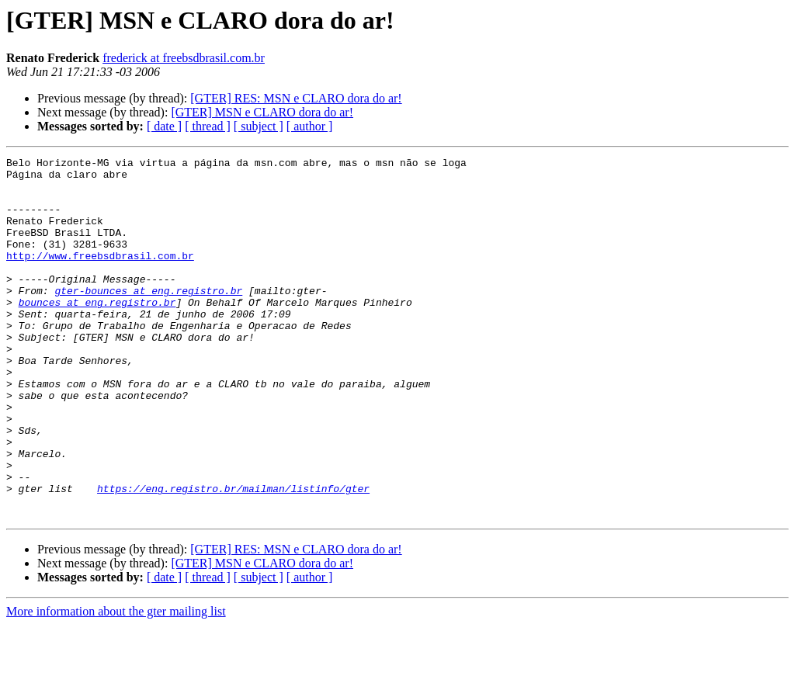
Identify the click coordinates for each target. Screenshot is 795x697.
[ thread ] (208, 126)
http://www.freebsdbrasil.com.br (100, 276)
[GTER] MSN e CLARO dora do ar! (262, 112)
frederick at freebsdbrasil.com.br (183, 57)
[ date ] (164, 126)
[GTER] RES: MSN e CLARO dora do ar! (295, 98)
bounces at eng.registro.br (97, 332)
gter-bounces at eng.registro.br (148, 318)
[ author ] (309, 126)
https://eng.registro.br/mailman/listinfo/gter (233, 556)
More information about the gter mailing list (116, 683)
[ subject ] (258, 126)
